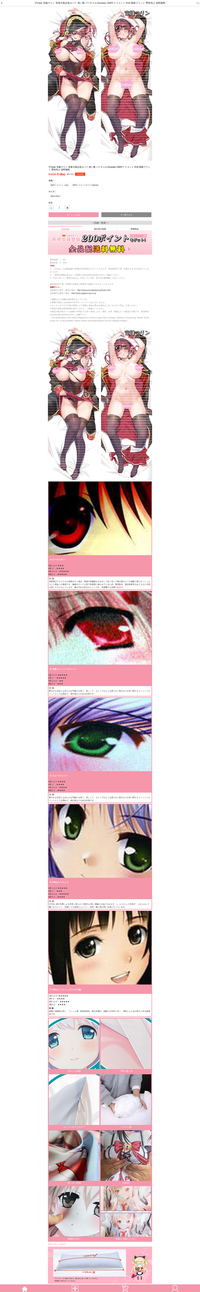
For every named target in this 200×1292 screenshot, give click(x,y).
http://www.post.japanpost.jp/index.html (94, 290)
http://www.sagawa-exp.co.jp (83, 293)
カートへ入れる (73, 215)
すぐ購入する (126, 215)
